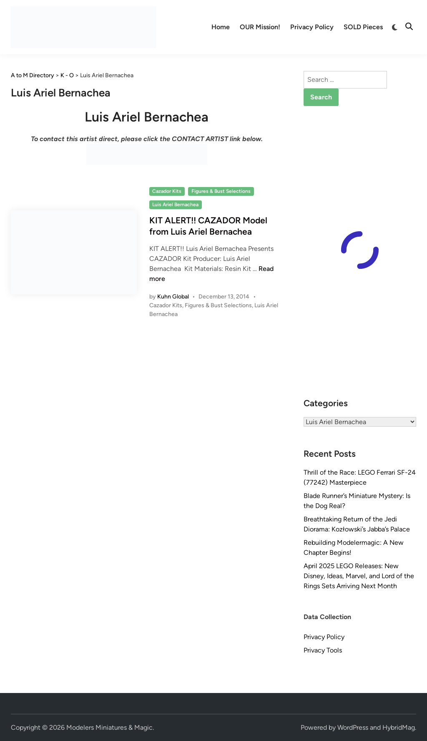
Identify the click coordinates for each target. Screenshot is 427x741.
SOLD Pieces (363, 27)
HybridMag (398, 727)
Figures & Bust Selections (221, 191)
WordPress (352, 727)
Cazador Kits (166, 191)
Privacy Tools (323, 650)
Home (220, 27)
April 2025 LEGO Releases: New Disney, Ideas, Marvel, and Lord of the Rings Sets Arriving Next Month (359, 576)
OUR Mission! (260, 27)
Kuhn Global (173, 296)
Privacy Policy (312, 27)
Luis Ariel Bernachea (175, 204)
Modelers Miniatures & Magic (109, 727)
